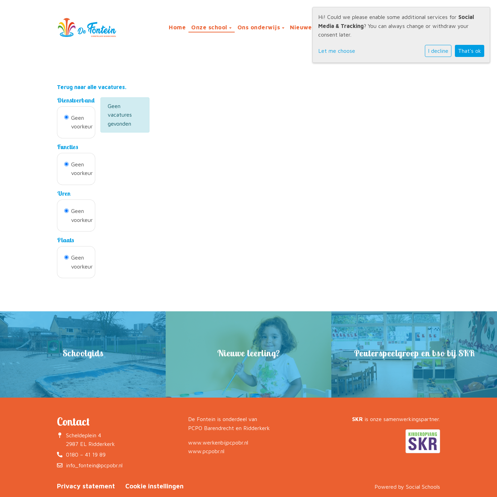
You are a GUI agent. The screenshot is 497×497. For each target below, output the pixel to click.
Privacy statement (86, 486)
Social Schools (423, 487)
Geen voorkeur (82, 122)
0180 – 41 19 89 (86, 454)
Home (177, 27)
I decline (438, 51)
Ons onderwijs (259, 27)
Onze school (210, 27)
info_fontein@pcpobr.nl (94, 465)
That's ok (469, 51)
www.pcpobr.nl (206, 451)
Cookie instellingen (154, 486)
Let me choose (336, 51)
